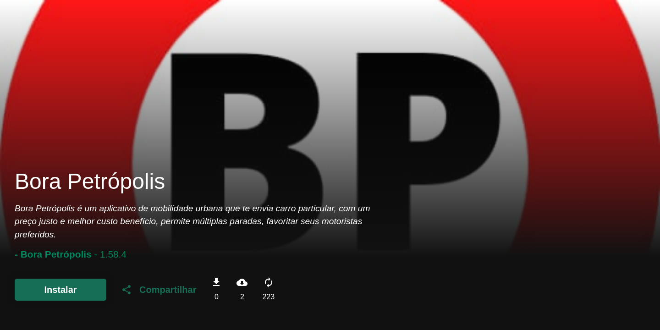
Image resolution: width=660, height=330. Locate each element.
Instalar (60, 290)
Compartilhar (158, 289)
